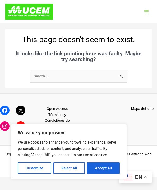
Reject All (69, 168)
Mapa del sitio (142, 108)
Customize (34, 168)
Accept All (103, 168)
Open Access (57, 108)
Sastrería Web (140, 154)
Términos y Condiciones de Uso (57, 120)
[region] (69, 151)
